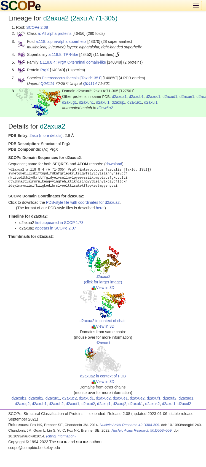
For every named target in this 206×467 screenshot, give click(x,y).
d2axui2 (88, 403)
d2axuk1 (134, 102)
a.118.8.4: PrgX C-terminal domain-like (72, 62)
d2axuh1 (86, 102)
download (114, 164)
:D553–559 (141, 430)
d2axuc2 (69, 398)
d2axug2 (22, 403)
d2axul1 (150, 102)
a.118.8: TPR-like (63, 54)
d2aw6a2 (105, 108)
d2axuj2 (119, 403)
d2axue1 (187, 96)
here (99, 208)
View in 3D (103, 287)
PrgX (44, 70)
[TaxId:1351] (91, 78)
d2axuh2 (56, 403)
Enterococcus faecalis (60, 78)
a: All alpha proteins (54, 33)
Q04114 (47, 83)
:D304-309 (129, 425)
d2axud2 (103, 398)
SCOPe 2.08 (37, 27)
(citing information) (61, 436)
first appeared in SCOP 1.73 (59, 222)
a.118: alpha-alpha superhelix (61, 41)
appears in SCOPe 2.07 (55, 228)
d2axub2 (35, 398)
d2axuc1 (153, 96)
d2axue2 (137, 398)
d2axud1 (169, 96)
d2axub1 (136, 96)
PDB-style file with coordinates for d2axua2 (83, 202)
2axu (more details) (46, 135)
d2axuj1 (118, 102)
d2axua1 (119, 96)
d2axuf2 (169, 398)
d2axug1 (69, 102)
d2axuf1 (153, 398)
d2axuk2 (152, 403)
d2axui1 (102, 102)
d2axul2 (184, 403)
